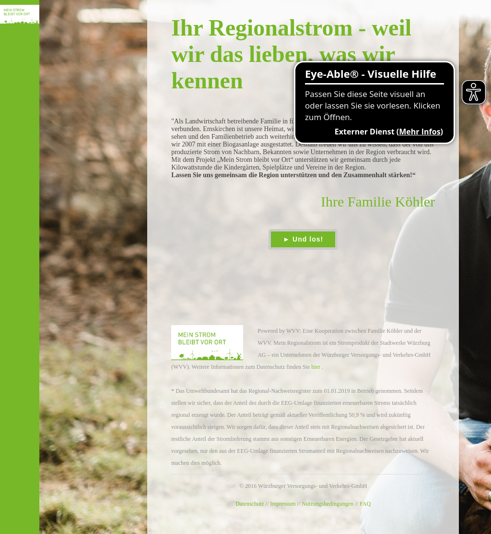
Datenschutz (249, 503)
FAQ (365, 503)
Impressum (282, 503)
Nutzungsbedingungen (327, 503)
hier (315, 367)
